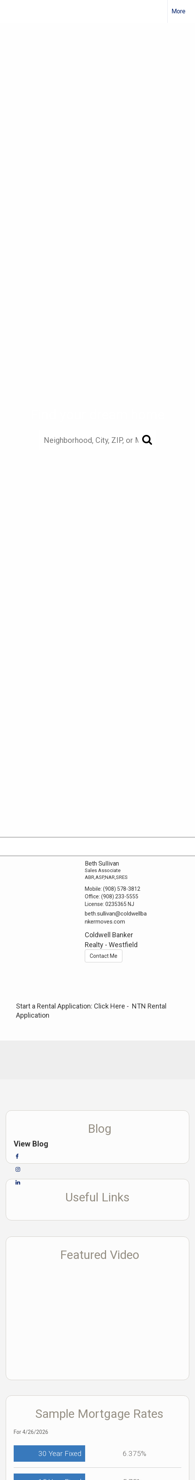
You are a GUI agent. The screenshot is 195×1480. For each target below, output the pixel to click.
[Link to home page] (12, 11)
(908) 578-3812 (121, 889)
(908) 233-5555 (119, 896)
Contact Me (103, 956)
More (178, 11)
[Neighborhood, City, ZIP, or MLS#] (97, 440)
